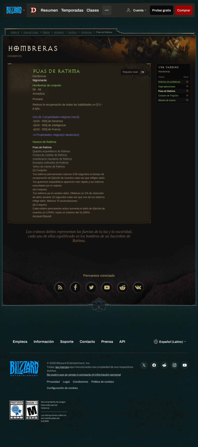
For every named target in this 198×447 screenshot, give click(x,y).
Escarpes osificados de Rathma (51, 162)
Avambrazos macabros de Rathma (52, 158)
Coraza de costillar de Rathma (50, 154)
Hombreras (33, 48)
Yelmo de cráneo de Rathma (49, 166)
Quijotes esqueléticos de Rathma (51, 151)
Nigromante (40, 80)
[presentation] (15, 10)
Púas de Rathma (42, 147)
